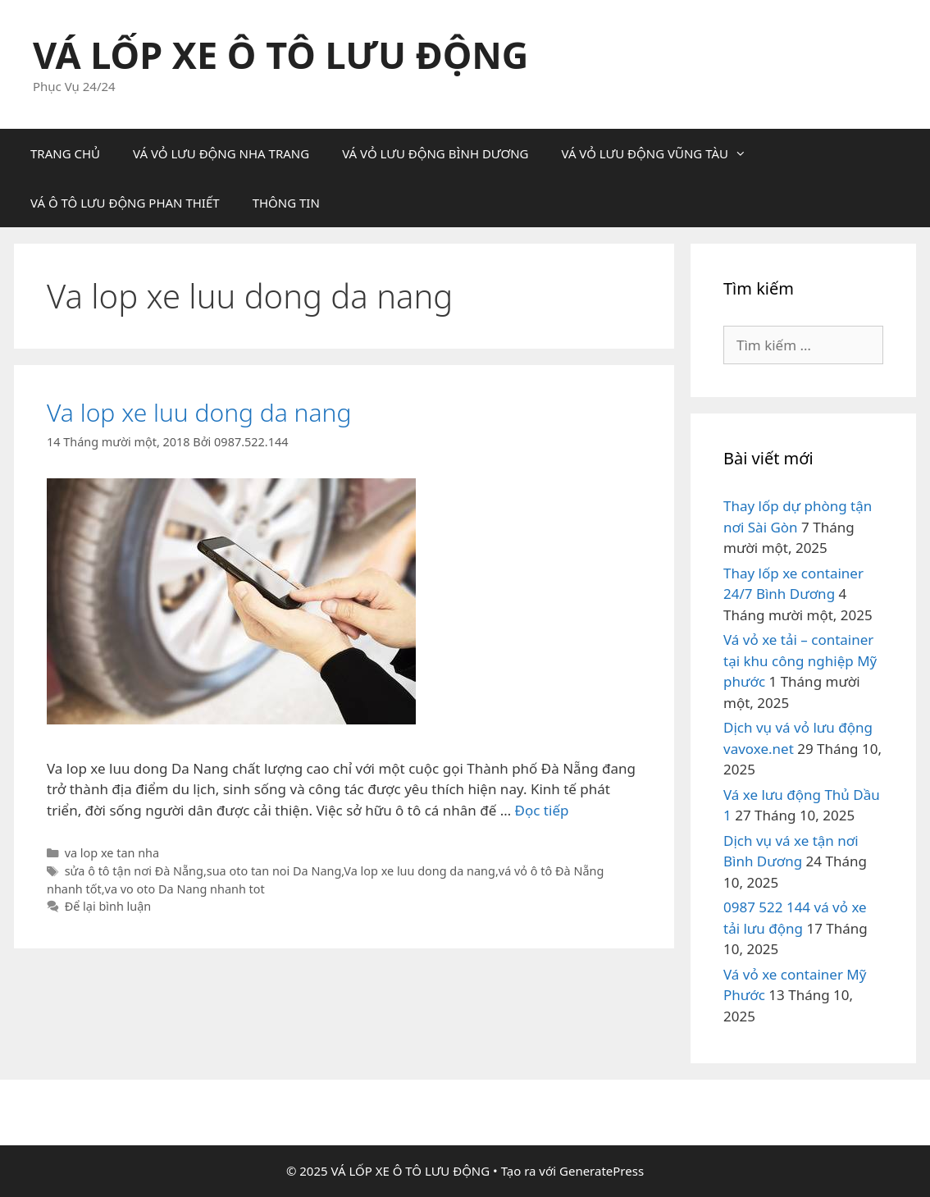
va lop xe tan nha (112, 853)
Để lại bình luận (108, 906)
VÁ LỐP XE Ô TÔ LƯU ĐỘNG (280, 55)
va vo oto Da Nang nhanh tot (185, 889)
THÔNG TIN (286, 202)
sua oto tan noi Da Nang (274, 871)
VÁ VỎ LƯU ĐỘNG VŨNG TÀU (662, 153)
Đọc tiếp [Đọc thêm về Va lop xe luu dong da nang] (542, 810)
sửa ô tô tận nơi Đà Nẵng (134, 871)
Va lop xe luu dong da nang (199, 412)
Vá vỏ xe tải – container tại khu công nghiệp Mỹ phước (800, 660)
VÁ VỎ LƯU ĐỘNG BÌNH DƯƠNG (435, 153)
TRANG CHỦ (65, 153)
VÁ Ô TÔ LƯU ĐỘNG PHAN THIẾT (125, 202)
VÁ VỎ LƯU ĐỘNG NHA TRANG (221, 153)
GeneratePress (601, 1171)
